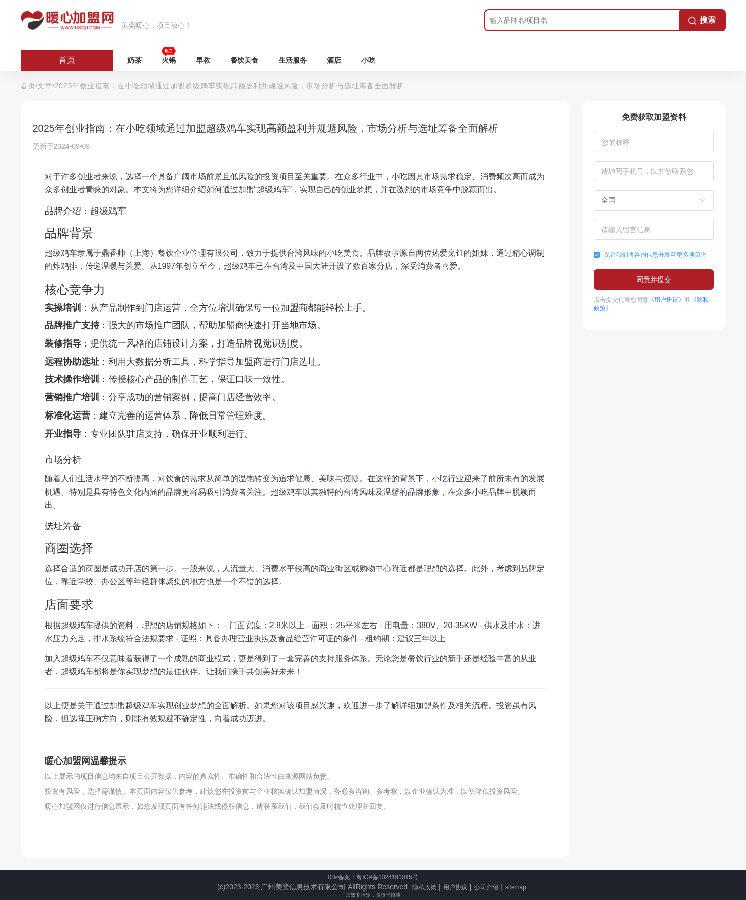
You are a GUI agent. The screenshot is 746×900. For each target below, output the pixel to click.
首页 (67, 60)
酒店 (334, 60)
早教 (203, 60)
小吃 (368, 60)
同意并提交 (653, 279)
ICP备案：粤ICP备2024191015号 (373, 877)
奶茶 (134, 60)
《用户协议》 (666, 299)
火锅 (169, 60)
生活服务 (293, 60)
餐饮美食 (244, 60)
